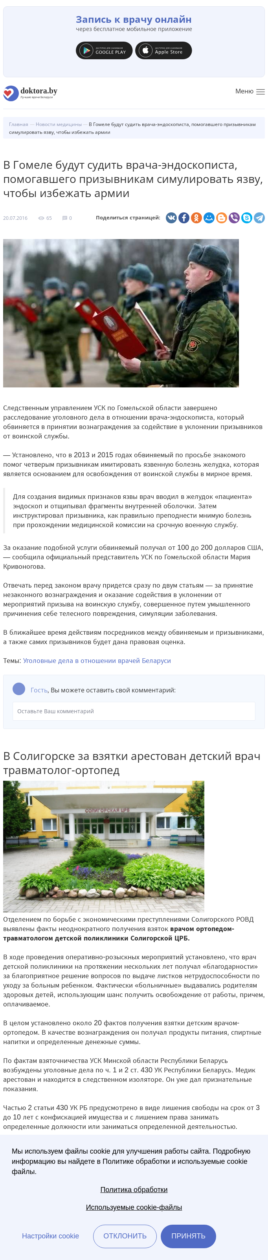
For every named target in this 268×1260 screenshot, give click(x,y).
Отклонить (125, 1236)
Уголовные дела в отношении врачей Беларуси (97, 661)
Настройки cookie (50, 1236)
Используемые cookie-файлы (134, 1207)
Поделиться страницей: (128, 218)
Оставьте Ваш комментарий (134, 711)
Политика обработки (133, 1190)
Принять (188, 1236)
